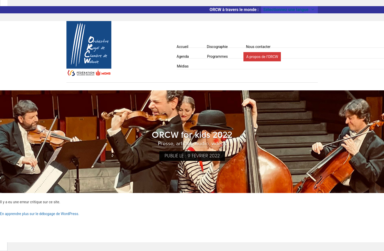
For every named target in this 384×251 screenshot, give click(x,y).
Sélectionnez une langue (289, 10)
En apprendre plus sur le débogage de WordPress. (39, 214)
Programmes (217, 56)
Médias (183, 66)
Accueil (183, 47)
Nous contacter (258, 47)
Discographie (217, 47)
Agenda (183, 56)
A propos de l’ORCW (262, 57)
